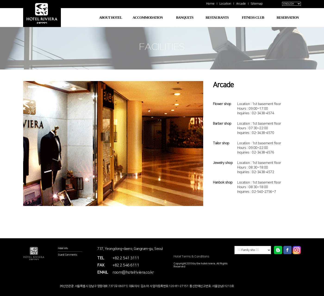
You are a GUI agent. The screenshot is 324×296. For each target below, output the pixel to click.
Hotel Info (63, 248)
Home (210, 4)
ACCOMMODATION (148, 17)
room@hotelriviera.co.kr (133, 272)
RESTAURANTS (217, 17)
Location (225, 4)
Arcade (241, 4)
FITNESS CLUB (253, 17)
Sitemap (257, 4)
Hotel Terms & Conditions (191, 256)
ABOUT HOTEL (110, 17)
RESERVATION (288, 17)
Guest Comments (67, 255)
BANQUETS (184, 17)
